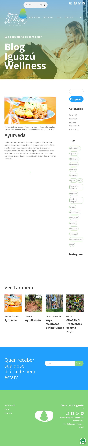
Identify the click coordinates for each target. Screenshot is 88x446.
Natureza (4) (73, 129)
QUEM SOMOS (34, 17)
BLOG (59, 17)
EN (81, 17)
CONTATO (69, 17)
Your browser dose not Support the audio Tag (35, 5)
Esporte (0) (73, 119)
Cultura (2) (73, 115)
